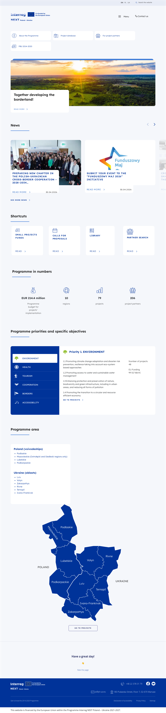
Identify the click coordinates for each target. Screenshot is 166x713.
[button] (154, 124)
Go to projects (73, 400)
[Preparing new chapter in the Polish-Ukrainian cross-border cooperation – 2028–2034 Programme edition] (46, 166)
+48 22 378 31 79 (134, 684)
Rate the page (83, 670)
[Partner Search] (139, 240)
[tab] (35, 358)
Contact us (141, 16)
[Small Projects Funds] (27, 240)
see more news (20, 200)
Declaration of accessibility (123, 701)
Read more (21, 109)
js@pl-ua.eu (100, 691)
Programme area (25, 429)
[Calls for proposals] (64, 240)
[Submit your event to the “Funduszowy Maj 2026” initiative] (120, 166)
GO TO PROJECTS (83, 628)
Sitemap (152, 701)
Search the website (144, 2)
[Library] (100, 240)
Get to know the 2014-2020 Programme (25, 701)
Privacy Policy (141, 701)
